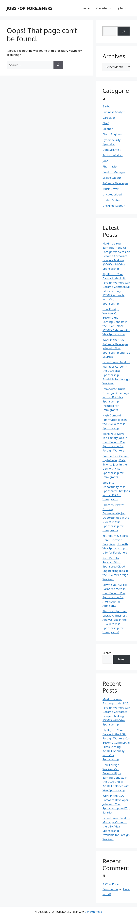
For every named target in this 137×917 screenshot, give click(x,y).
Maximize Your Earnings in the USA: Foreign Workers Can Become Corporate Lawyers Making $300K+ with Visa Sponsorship (116, 256)
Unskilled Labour (114, 205)
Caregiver (109, 117)
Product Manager (114, 172)
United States (111, 200)
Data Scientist (111, 150)
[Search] (58, 65)
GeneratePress (93, 911)
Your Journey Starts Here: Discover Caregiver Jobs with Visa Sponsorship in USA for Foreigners (115, 544)
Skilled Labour (112, 178)
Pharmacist (110, 166)
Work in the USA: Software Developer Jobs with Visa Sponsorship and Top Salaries (116, 348)
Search (107, 653)
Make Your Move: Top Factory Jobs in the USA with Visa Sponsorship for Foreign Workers (115, 442)
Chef (106, 123)
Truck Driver (111, 189)
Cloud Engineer (113, 134)
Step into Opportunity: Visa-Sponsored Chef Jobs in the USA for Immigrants (116, 491)
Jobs (124, 8)
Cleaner (108, 129)
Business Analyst (113, 112)
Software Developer (115, 183)
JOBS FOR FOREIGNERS (29, 8)
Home (85, 8)
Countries (105, 8)
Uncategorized (112, 194)
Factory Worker (113, 155)
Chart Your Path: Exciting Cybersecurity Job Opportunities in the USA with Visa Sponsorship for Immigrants (116, 517)
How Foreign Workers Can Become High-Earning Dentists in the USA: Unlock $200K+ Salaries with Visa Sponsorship (116, 321)
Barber (107, 106)
